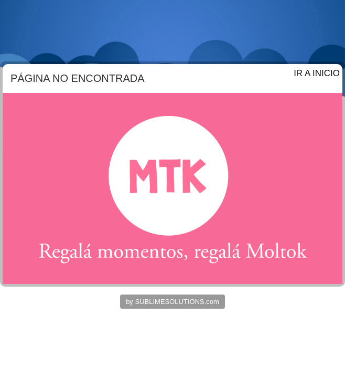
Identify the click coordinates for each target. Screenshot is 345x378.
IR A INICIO (317, 73)
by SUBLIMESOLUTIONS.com (172, 302)
